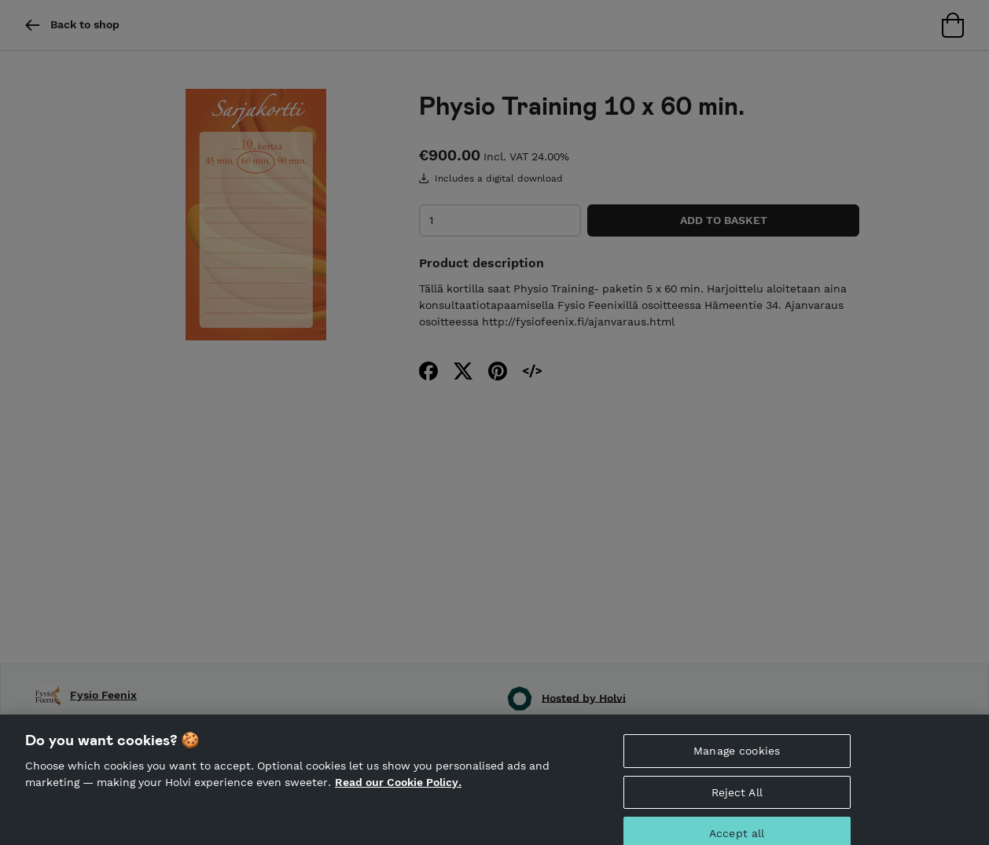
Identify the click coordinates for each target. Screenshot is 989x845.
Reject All (737, 799)
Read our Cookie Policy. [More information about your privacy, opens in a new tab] (398, 790)
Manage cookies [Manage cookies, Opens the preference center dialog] (736, 757)
